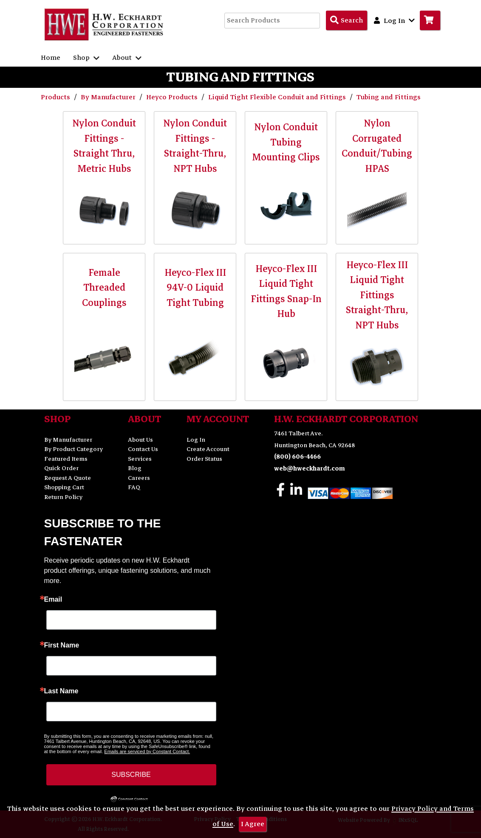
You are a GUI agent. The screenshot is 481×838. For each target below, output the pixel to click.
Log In (196, 440)
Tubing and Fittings (389, 97)
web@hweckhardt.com (309, 469)
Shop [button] (86, 57)
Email (53, 599)
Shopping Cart (64, 487)
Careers (139, 478)
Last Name (61, 691)
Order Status (204, 459)
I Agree (252, 824)
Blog (134, 468)
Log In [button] (394, 20)
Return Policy (63, 497)
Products (56, 97)
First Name (61, 645)
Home (50, 57)
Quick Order (61, 468)
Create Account (208, 449)
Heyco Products (172, 97)
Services (140, 459)
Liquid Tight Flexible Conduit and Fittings (278, 97)
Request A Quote (67, 478)
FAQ (134, 487)
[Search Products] (346, 20)
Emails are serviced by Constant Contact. (147, 751)
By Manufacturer (109, 97)
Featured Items (66, 459)
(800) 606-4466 (297, 457)
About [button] (126, 57)
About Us (140, 440)
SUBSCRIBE (130, 774)
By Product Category (73, 449)
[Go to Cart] (430, 20)
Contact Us (143, 449)
